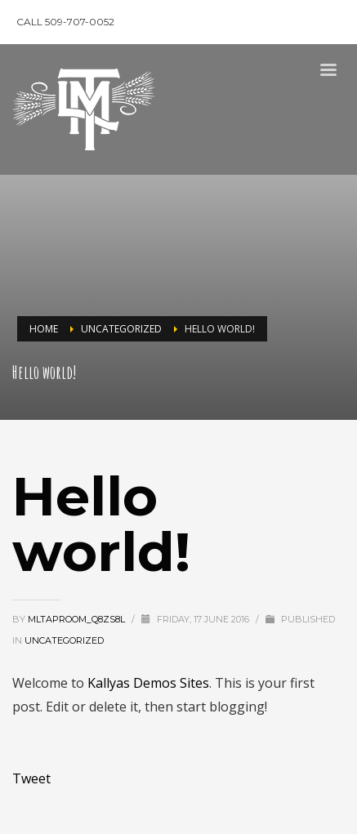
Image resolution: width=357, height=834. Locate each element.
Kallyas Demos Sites (148, 683)
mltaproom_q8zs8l (77, 619)
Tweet (31, 778)
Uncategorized (64, 640)
